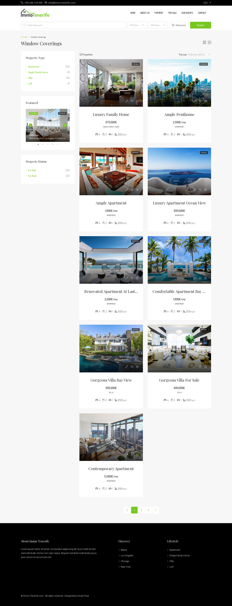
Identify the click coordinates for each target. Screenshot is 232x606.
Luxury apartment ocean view (179, 202)
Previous (30, 125)
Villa (30, 77)
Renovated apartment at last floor (114, 291)
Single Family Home (38, 72)
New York (126, 567)
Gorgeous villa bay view (111, 380)
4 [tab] (54, 144)
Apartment (33, 66)
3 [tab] (49, 144)
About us (145, 12)
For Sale (172, 12)
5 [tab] (59, 144)
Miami (124, 550)
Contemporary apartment (111, 468)
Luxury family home (111, 114)
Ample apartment (111, 202)
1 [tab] (39, 144)
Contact (202, 12)
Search (200, 25)
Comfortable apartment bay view (181, 291)
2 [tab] (44, 144)
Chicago (125, 561)
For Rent (159, 12)
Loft (30, 83)
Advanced (179, 25)
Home (132, 12)
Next (65, 125)
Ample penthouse (179, 114)
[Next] (155, 510)
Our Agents (187, 12)
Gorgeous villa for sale (179, 380)
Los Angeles (127, 555)
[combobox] (137, 25)
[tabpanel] (48, 125)
